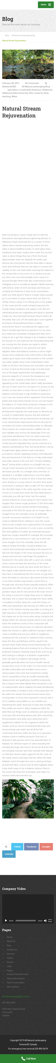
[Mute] (45, 920)
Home (9, 937)
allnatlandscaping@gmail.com (16, 996)
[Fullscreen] (50, 920)
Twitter (17, 847)
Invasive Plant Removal (17, 974)
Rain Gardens (13, 987)
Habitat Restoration (16, 978)
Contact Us (12, 949)
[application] (28, 909)
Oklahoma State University (15, 93)
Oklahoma (47, 90)
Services (11, 954)
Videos (10, 958)
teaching (6, 96)
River (46, 93)
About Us (11, 941)
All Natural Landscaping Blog (36, 86)
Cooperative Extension (30, 90)
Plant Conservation (15, 982)
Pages (10, 970)
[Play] (6, 920)
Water (14, 96)
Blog (9, 945)
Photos (10, 962)
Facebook (31, 847)
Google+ (46, 847)
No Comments (32, 83)
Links (9, 966)
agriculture (13, 90)
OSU (31, 93)
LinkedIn (9, 854)
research (38, 93)
